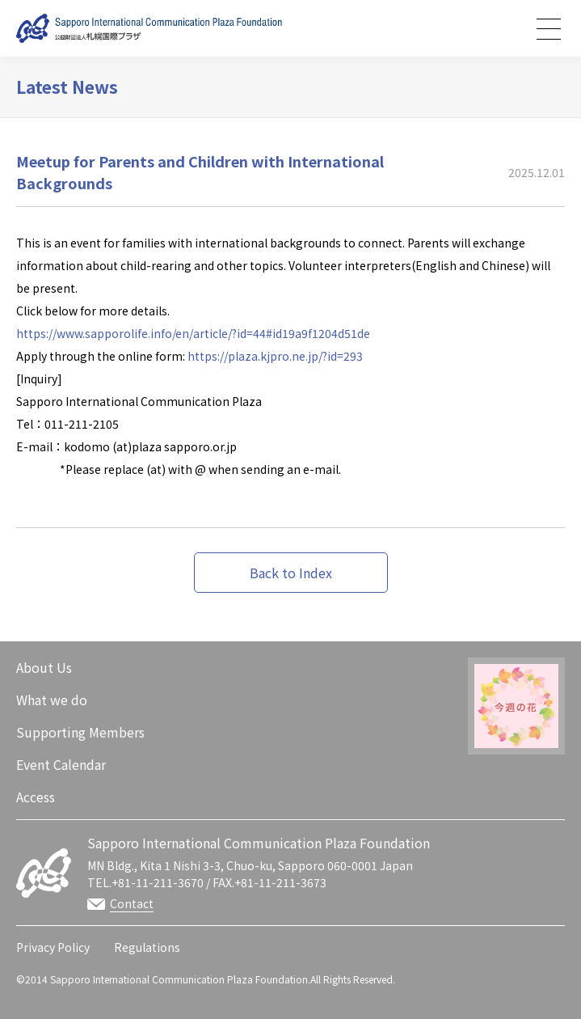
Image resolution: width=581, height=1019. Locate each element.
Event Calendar (61, 764)
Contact (132, 903)
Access (35, 796)
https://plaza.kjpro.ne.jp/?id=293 (275, 356)
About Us (44, 667)
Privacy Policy (53, 947)
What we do (51, 699)
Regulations (147, 947)
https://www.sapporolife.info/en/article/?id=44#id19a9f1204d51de (193, 333)
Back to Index (291, 572)
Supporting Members (80, 732)
